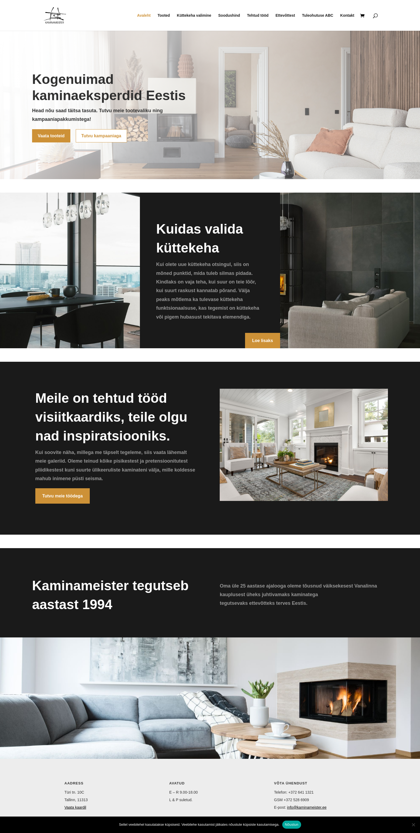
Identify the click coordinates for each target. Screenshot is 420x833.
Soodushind (229, 15)
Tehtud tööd (257, 15)
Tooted (164, 15)
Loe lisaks (262, 340)
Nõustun (291, 824)
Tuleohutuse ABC (317, 15)
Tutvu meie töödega (62, 496)
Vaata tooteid (51, 136)
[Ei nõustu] (413, 824)
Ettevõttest (285, 15)
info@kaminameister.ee (307, 807)
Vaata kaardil (75, 807)
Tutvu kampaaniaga (101, 136)
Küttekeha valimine (194, 15)
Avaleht (144, 15)
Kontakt (347, 15)
